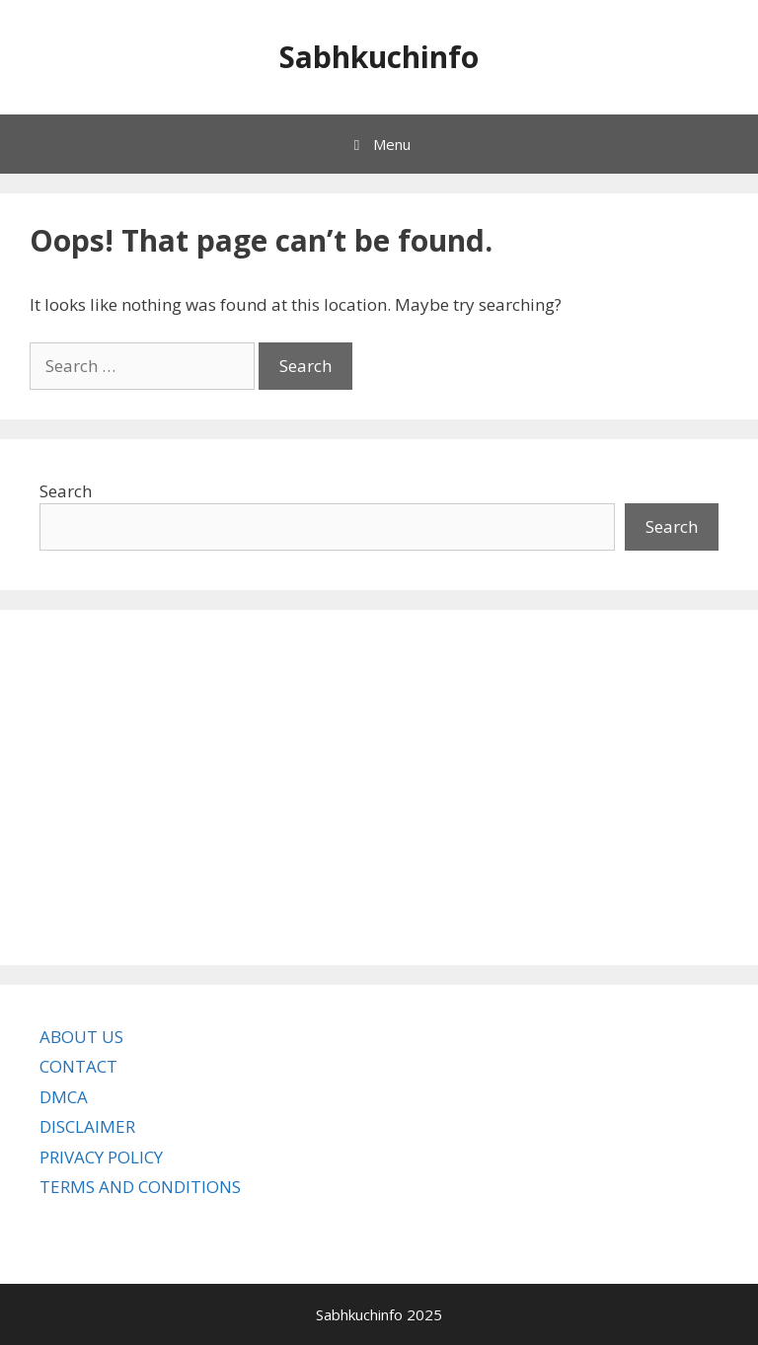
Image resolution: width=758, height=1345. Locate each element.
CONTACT (78, 1066)
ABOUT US (81, 1036)
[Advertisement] (379, 787)
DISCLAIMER (87, 1126)
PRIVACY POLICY (101, 1157)
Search (65, 491)
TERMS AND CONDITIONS (140, 1186)
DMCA (63, 1096)
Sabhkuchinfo (379, 57)
